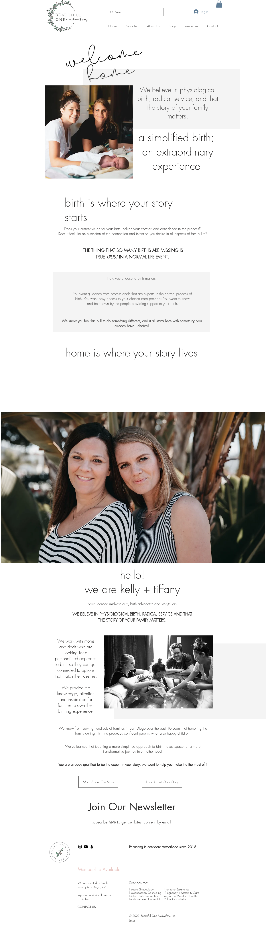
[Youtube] (86, 846)
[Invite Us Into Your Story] (162, 782)
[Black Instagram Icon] (80, 846)
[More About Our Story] (98, 782)
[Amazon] (91, 846)
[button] (219, 4)
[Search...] (135, 12)
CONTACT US (87, 907)
